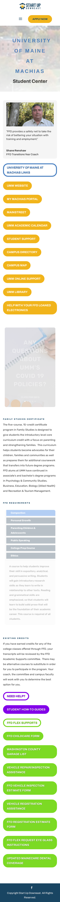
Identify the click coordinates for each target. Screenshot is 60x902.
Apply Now (40, 19)
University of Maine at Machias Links (25, 170)
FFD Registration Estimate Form (28, 824)
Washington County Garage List (24, 752)
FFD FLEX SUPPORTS (22, 722)
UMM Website (17, 185)
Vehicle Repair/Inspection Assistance (28, 770)
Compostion (18, 514)
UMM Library (17, 292)
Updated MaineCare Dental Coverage (29, 861)
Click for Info (30, 398)
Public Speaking (20, 541)
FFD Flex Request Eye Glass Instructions (29, 843)
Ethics (14, 555)
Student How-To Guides (26, 709)
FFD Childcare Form (23, 736)
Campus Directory (22, 252)
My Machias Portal (22, 199)
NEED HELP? (16, 696)
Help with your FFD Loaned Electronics (29, 308)
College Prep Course (23, 548)
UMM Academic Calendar (27, 225)
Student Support (21, 238)
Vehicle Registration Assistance (24, 806)
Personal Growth (21, 521)
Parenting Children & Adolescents (23, 531)
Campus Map (17, 265)
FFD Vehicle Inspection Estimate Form (25, 788)
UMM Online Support (24, 278)
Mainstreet (16, 212)
